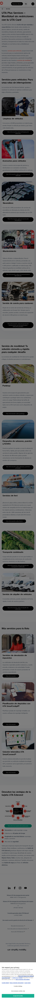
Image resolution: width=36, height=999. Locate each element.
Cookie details (5, 983)
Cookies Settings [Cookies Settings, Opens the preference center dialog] (18, 986)
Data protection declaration (17, 983)
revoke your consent (17, 977)
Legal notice (27, 983)
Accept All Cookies (18, 996)
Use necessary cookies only (18, 991)
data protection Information (23, 979)
